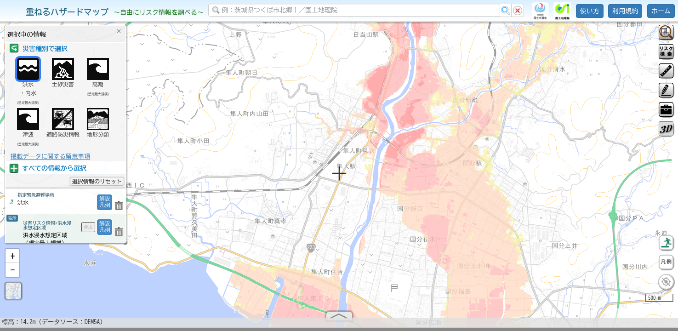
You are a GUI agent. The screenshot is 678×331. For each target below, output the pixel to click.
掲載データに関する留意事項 (50, 156)
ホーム (661, 11)
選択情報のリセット (97, 181)
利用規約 (625, 11)
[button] (12, 260)
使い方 (589, 11)
